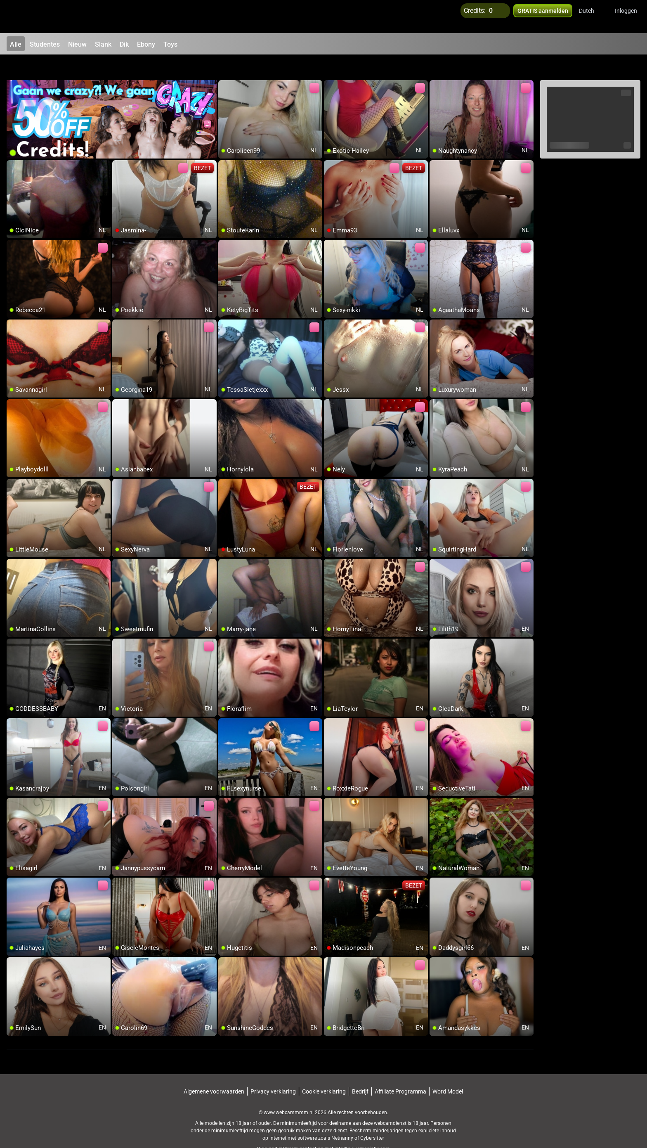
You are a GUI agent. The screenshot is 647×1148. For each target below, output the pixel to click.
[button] (592, 16)
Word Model (447, 1070)
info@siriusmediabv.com (362, 1128)
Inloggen (626, 16)
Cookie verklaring (324, 1070)
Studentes (45, 44)
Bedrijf (360, 1070)
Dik (124, 44)
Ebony (146, 44)
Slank (103, 44)
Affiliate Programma (400, 1070)
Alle (15, 44)
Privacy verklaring (273, 1070)
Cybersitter (372, 1117)
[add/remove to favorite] (225, 66)
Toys (170, 44)
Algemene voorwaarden (214, 1070)
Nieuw (77, 44)
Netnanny (342, 1117)
